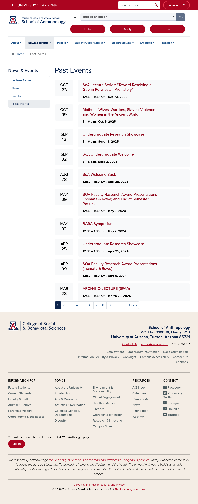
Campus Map (141, 399)
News (15, 88)
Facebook (174, 388)
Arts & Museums (66, 399)
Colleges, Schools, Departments (67, 413)
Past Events (21, 104)
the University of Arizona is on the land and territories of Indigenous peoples (99, 460)
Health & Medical (104, 403)
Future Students (19, 388)
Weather (138, 417)
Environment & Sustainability (103, 389)
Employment (115, 352)
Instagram (174, 403)
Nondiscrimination (175, 352)
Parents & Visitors (20, 411)
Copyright (129, 357)
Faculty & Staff (18, 399)
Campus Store (102, 426)
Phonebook (140, 411)
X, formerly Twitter (173, 395)
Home (20, 54)
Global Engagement (106, 397)
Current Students (19, 393)
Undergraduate (121, 43)
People (61, 43)
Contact (87, 29)
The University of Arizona (130, 489)
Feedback (181, 362)
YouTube (173, 415)
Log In (16, 444)
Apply (128, 29)
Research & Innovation (108, 421)
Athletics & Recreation (70, 405)
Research (166, 43)
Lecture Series (21, 80)
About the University (69, 388)
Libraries (98, 409)
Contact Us (129, 344)
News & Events (38, 43)
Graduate (146, 43)
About (15, 43)
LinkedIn (173, 409)
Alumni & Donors (19, 405)
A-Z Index (138, 388)
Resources (175, 5)
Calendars (139, 393)
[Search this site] (135, 5)
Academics (62, 393)
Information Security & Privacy (98, 357)
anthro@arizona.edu (154, 344)
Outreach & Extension (107, 415)
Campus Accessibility (154, 357)
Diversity (61, 421)
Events (16, 96)
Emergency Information (143, 352)
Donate (167, 29)
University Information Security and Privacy (99, 484)
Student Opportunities (89, 43)
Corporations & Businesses (26, 417)
